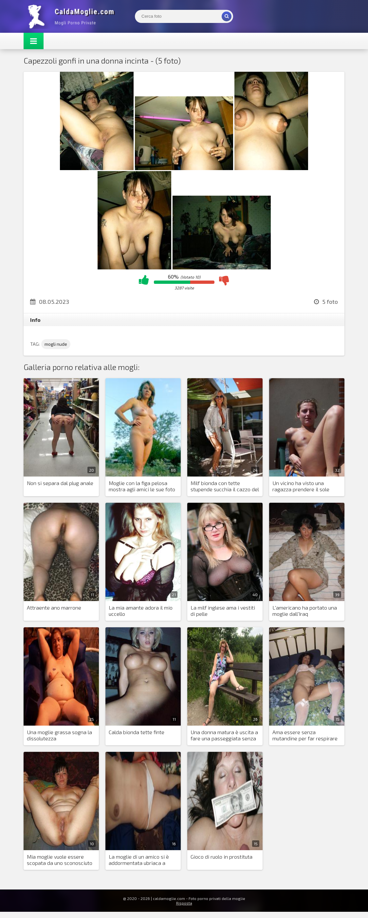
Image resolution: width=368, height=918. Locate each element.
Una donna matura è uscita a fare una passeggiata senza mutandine (224, 735)
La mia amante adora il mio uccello (141, 610)
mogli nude (56, 344)
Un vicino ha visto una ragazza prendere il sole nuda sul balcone (300, 486)
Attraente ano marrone (54, 607)
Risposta (184, 903)
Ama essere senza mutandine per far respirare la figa (305, 735)
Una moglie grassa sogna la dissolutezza (59, 735)
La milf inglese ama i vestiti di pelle (223, 610)
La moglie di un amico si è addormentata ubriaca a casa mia (139, 860)
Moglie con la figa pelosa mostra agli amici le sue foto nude (142, 486)
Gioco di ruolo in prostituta (221, 856)
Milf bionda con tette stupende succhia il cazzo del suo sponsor (225, 486)
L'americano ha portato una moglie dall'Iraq (304, 610)
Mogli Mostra (73, 16)
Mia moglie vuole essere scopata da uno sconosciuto (59, 859)
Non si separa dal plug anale (60, 483)
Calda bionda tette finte (136, 732)
